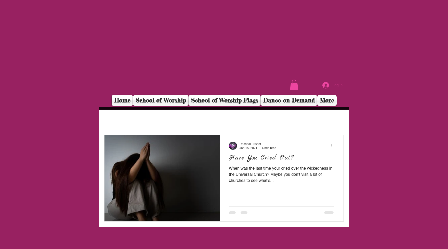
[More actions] (334, 146)
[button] (294, 85)
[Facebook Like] (312, 88)
